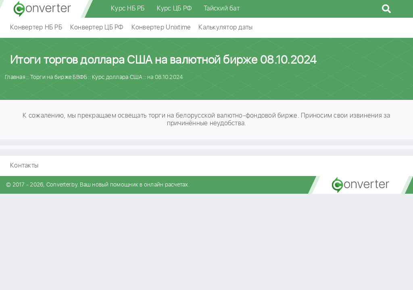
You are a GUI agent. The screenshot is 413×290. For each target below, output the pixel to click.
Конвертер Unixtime (161, 27)
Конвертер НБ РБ (36, 27)
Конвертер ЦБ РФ (96, 27)
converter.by (42, 9)
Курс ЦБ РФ (174, 8)
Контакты (24, 165)
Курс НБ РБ (128, 8)
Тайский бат (222, 8)
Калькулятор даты (225, 27)
